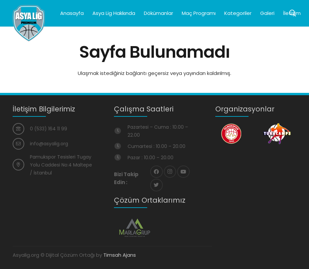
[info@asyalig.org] (21, 144)
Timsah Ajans (119, 254)
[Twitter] (156, 185)
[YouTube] (183, 172)
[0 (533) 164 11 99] (21, 129)
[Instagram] (170, 172)
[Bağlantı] (29, 23)
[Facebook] (156, 172)
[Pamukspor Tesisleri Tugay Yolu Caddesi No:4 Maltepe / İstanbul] (21, 164)
